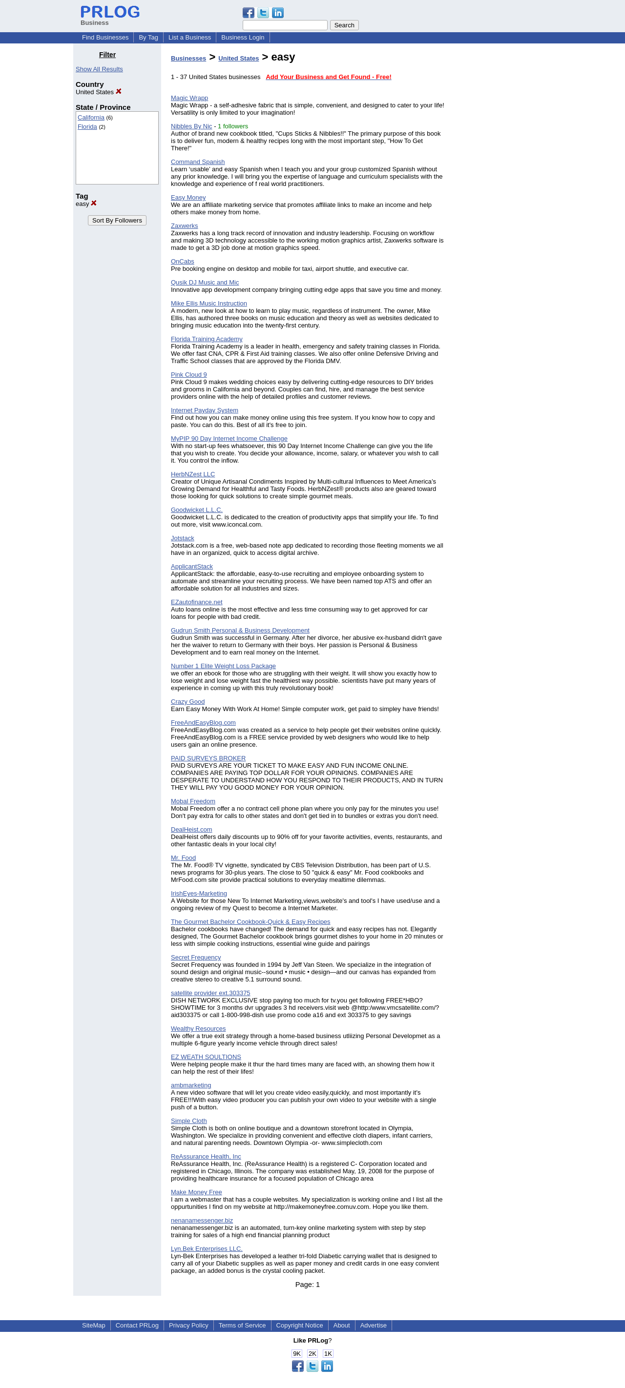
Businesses (188, 58)
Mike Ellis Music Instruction (209, 303)
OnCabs (182, 261)
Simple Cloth (189, 1120)
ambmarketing (191, 1085)
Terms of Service (242, 1325)
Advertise (373, 1325)
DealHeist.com (191, 829)
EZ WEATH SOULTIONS (206, 1057)
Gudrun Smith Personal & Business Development (240, 630)
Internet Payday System (204, 410)
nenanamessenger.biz (202, 1220)
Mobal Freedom (193, 801)
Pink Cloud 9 (189, 374)
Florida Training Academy (207, 339)
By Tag (148, 37)
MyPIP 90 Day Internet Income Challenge (229, 438)
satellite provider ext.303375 (210, 993)
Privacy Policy (188, 1325)
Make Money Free (196, 1192)
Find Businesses (105, 37)
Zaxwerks (184, 225)
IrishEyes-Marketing (199, 893)
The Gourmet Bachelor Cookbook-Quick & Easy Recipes (251, 921)
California (91, 117)
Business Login (242, 37)
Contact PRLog (137, 1325)
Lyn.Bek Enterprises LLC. (207, 1248)
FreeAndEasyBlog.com (203, 722)
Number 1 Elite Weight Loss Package (223, 666)
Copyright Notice (299, 1325)
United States (99, 92)
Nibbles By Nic (191, 126)
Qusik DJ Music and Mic (205, 282)
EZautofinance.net (197, 602)
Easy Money (188, 197)
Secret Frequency (196, 957)
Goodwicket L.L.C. (197, 509)
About (341, 1325)
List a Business (189, 37)
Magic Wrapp (189, 98)
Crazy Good (188, 701)
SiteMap (93, 1325)
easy (86, 203)
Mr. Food (183, 857)
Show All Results (99, 69)
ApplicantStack (192, 566)
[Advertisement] (502, 197)
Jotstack (182, 538)
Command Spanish (198, 161)
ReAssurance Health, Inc (206, 1156)
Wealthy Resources (198, 1028)
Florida (87, 126)
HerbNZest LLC (193, 474)
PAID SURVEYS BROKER (208, 758)
